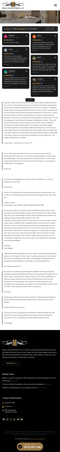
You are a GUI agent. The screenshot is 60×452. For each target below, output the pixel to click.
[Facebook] (3, 419)
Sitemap (31, 439)
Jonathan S (12, 71)
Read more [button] (6, 64)
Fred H (11, 49)
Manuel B (11, 36)
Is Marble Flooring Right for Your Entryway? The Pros (20, 388)
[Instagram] (7, 419)
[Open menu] (55, 5)
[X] (10, 419)
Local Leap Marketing (39, 439)
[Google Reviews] (14, 419)
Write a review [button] (50, 29)
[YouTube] (21, 419)
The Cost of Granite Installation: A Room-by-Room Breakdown (23, 384)
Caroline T (40, 79)
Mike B (39, 57)
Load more (30, 100)
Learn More (31, 357)
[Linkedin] (18, 419)
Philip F (39, 36)
